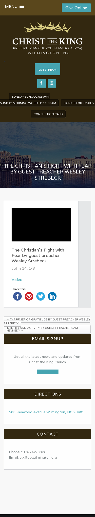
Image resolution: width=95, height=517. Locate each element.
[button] (14, 7)
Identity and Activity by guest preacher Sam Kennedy (42, 329)
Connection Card (48, 114)
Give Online (76, 7)
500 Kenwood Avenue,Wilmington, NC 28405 (46, 412)
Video (17, 279)
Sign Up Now (47, 372)
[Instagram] (52, 83)
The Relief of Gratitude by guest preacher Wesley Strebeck (47, 321)
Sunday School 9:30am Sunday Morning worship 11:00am (28, 100)
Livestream (47, 69)
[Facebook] (41, 83)
